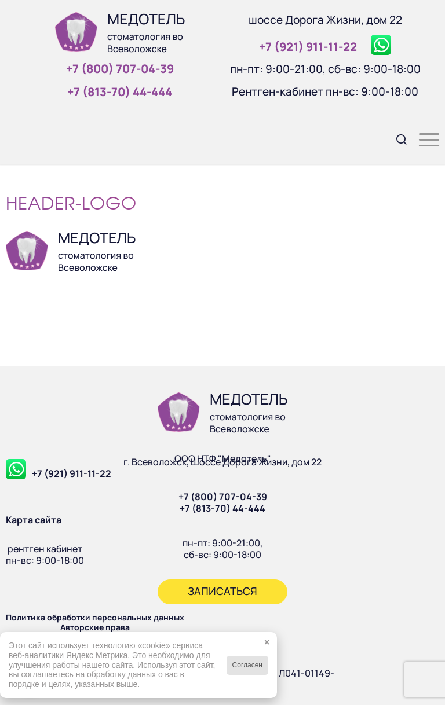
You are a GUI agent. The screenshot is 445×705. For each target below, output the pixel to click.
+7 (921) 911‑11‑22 (308, 46)
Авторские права (95, 627)
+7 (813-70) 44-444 (222, 508)
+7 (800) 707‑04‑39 (120, 68)
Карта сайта (33, 519)
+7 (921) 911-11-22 (71, 473)
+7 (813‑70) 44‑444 (119, 92)
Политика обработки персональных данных (95, 617)
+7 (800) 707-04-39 (222, 496)
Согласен (247, 665)
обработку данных (122, 674)
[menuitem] (396, 138)
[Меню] (423, 138)
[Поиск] (396, 138)
